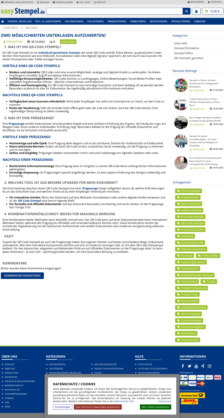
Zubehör (199, 21)
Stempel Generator (191, 249)
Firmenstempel (117, 21)
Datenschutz (12, 389)
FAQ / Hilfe (83, 2)
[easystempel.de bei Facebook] (183, 366)
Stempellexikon (62, 2)
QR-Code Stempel (190, 223)
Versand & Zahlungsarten (17, 2)
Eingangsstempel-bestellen (65, 373)
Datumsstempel (189, 320)
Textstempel (56, 368)
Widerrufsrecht (14, 385)
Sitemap (9, 398)
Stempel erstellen (20, 21)
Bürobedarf (186, 333)
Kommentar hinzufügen (22, 275)
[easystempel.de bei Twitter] (189, 366)
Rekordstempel (189, 204)
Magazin (42, 2)
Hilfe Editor (145, 364)
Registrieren (195, 2)
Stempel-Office (183, 53)
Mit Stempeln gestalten (189, 58)
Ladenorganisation (191, 262)
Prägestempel (188, 197)
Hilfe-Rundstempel (149, 373)
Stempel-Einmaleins (186, 48)
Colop (97, 373)
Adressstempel (188, 314)
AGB (7, 402)
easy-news (68, 42)
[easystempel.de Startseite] (23, 14)
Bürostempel (187, 301)
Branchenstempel (190, 217)
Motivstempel (159, 21)
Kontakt (100, 2)
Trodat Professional (191, 288)
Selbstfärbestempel (191, 307)
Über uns (10, 368)
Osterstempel (188, 340)
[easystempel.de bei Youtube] (196, 366)
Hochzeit (184, 256)
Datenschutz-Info (124, 401)
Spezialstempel (181, 21)
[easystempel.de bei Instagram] (210, 366)
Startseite (10, 28)
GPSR (7, 406)
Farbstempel (138, 21)
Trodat (208, 281)
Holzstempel (95, 21)
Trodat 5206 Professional (109, 368)
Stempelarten (188, 268)
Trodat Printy (187, 294)
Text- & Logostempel (48, 21)
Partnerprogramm (16, 394)
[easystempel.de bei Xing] (203, 366)
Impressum (164, 401)
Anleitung (185, 236)
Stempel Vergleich (190, 327)
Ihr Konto (214, 2)
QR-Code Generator (105, 364)
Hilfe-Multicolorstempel (153, 368)
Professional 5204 (190, 230)
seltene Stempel (189, 210)
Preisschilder (207, 256)
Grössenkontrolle (190, 243)
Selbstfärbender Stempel (195, 275)
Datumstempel (74, 21)
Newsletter (11, 373)
